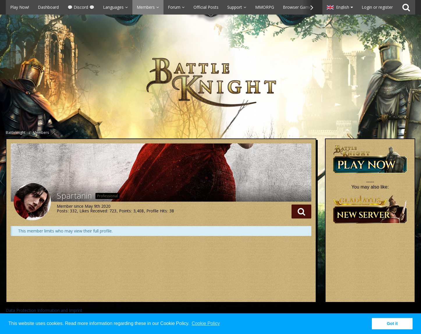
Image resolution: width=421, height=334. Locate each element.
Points (125, 211)
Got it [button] (392, 323)
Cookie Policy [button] (206, 323)
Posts (62, 211)
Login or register (377, 7)
